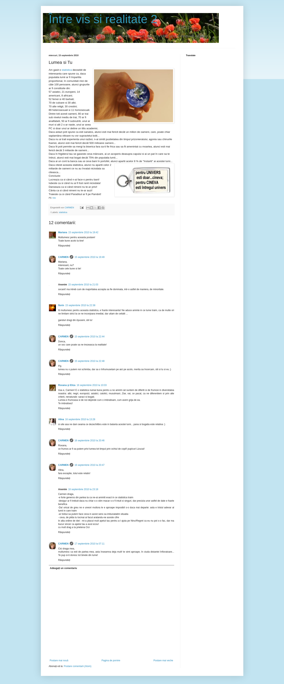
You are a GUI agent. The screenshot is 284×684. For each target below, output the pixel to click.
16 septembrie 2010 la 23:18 (83, 489)
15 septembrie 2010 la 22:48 (89, 361)
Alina (61, 419)
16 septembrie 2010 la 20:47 (89, 465)
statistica (67, 69)
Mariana (62, 232)
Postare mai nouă (59, 660)
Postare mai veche (163, 660)
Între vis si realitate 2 (103, 19)
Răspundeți (64, 245)
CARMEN (63, 257)
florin (61, 305)
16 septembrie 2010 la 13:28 (80, 419)
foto (54, 198)
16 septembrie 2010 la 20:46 (89, 440)
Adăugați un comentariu (63, 568)
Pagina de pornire (111, 660)
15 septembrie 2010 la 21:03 (83, 284)
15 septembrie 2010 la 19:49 (89, 257)
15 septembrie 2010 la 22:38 (80, 305)
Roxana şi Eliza (66, 385)
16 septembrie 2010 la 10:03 (92, 385)
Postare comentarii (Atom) (77, 666)
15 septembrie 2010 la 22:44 (89, 336)
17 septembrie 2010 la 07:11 (89, 543)
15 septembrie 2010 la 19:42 (83, 232)
